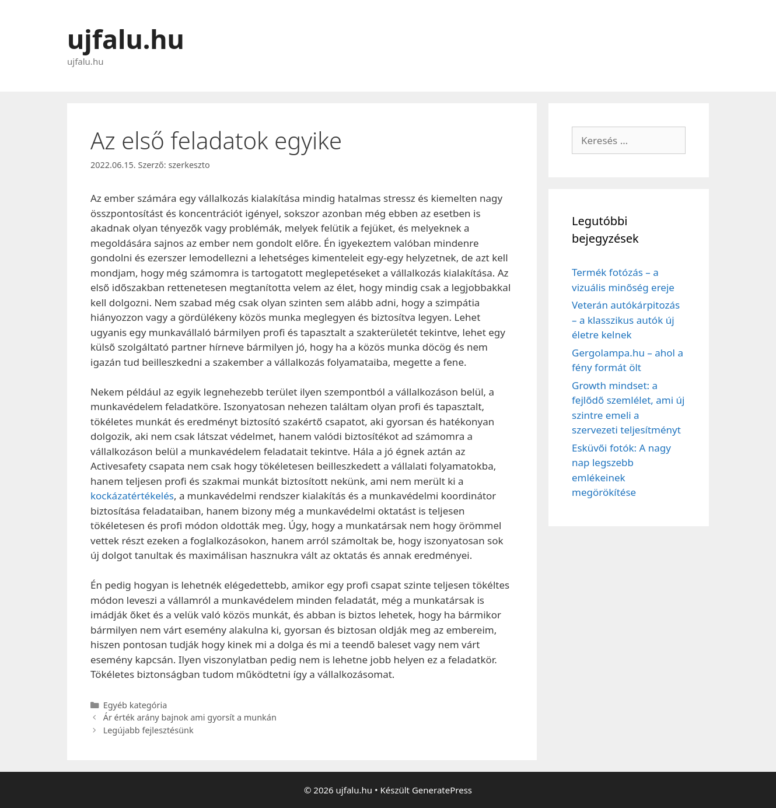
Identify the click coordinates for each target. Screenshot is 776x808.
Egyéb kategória (135, 705)
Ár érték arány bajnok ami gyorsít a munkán (190, 717)
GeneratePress (442, 790)
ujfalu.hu (125, 39)
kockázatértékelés (132, 495)
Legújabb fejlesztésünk (148, 730)
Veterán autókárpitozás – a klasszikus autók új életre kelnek (626, 319)
